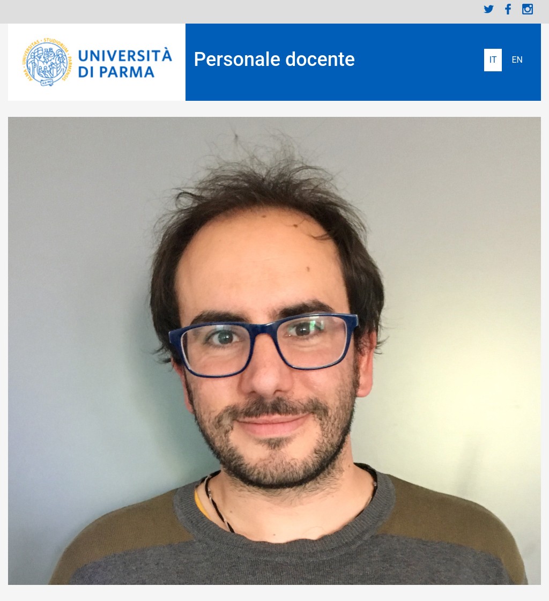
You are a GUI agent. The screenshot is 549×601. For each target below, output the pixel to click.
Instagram (527, 9)
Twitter (489, 9)
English (517, 60)
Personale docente (274, 59)
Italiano (493, 60)
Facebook (508, 9)
